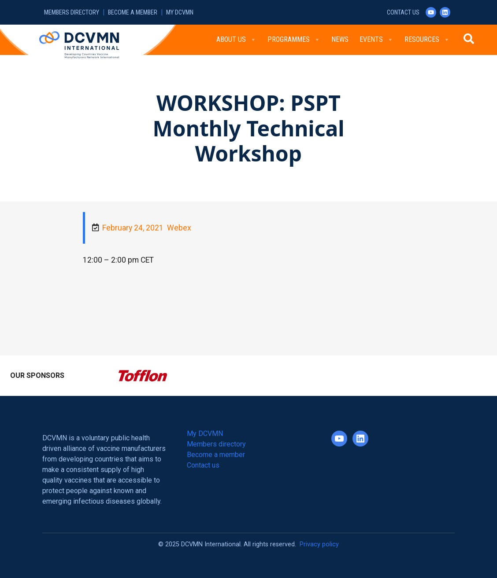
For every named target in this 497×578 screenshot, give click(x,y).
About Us (236, 39)
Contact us (403, 12)
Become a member (132, 12)
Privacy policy (319, 544)
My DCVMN (179, 12)
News (340, 39)
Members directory (71, 12)
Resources (427, 39)
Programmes (293, 39)
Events (376, 39)
